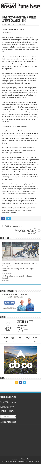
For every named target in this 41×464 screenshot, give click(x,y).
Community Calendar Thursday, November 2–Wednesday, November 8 (25, 231)
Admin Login (16, 459)
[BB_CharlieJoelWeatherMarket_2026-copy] (17, 302)
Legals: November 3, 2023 (16, 226)
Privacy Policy (25, 459)
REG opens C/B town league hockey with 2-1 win (20, 263)
